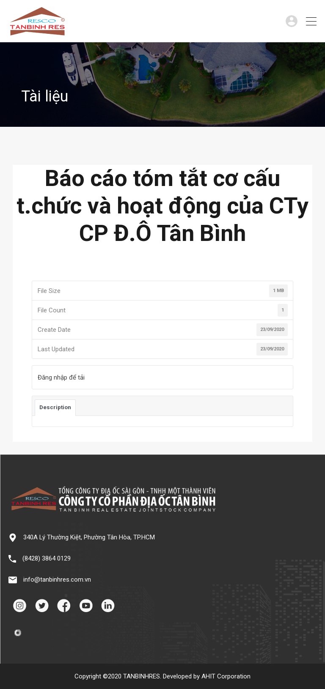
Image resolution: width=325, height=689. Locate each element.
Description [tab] (55, 407)
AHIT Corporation (226, 676)
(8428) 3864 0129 (46, 558)
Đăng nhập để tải (61, 377)
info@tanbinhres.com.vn (57, 579)
